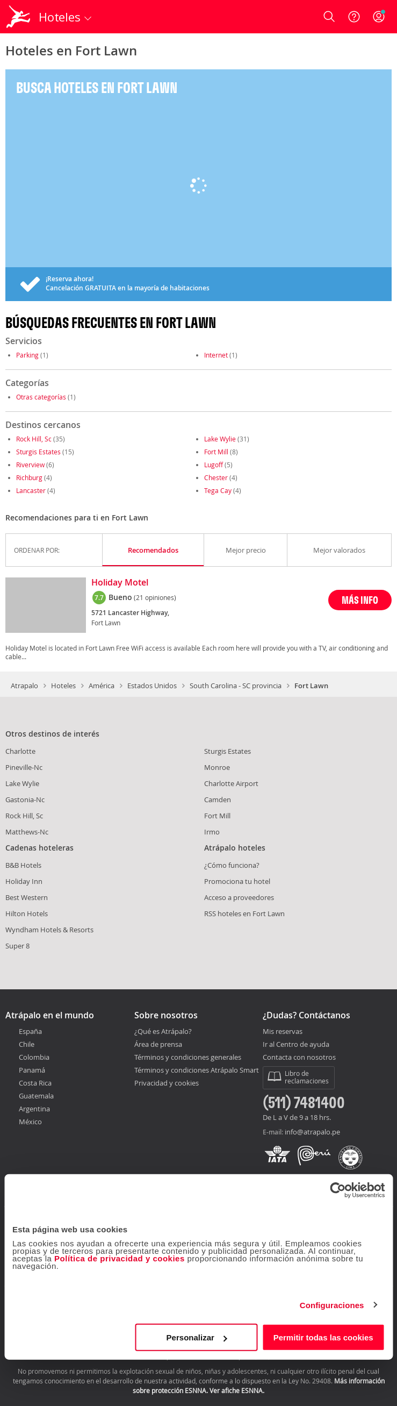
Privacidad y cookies (166, 1083)
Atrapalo (24, 685)
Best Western (26, 897)
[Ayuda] (354, 16)
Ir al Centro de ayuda (296, 1044)
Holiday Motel (119, 582)
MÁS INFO (360, 599)
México (30, 1121)
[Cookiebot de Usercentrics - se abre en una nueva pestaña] (338, 1190)
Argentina (34, 1109)
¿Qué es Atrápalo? (163, 1031)
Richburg (29, 477)
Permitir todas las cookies (323, 1337)
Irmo (212, 832)
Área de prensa (158, 1044)
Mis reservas (282, 1031)
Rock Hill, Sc (34, 438)
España (30, 1031)
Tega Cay (218, 490)
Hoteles (63, 685)
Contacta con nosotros (299, 1057)
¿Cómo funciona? (231, 865)
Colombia (34, 1057)
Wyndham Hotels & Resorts (49, 929)
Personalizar (197, 1337)
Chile (26, 1044)
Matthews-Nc (26, 832)
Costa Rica (35, 1083)
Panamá (32, 1070)
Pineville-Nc (23, 767)
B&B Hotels (23, 865)
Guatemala (36, 1096)
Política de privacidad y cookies (119, 1258)
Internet (216, 355)
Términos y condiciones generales (187, 1057)
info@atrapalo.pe (312, 1132)
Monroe (217, 767)
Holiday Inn (23, 881)
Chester (216, 477)
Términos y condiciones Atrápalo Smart (196, 1070)
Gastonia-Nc (25, 799)
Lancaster (31, 490)
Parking (27, 355)
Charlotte (20, 751)
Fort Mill (216, 451)
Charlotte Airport (231, 783)
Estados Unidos (152, 685)
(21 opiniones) (155, 597)
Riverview (30, 464)
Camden (217, 799)
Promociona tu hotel (237, 881)
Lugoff (213, 464)
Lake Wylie (220, 438)
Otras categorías (41, 396)
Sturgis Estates (38, 451)
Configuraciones (332, 1304)
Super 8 (17, 946)
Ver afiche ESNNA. (237, 1390)
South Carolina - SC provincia (235, 685)
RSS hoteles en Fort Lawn (244, 913)
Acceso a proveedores (239, 897)
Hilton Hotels (26, 913)
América (101, 685)
